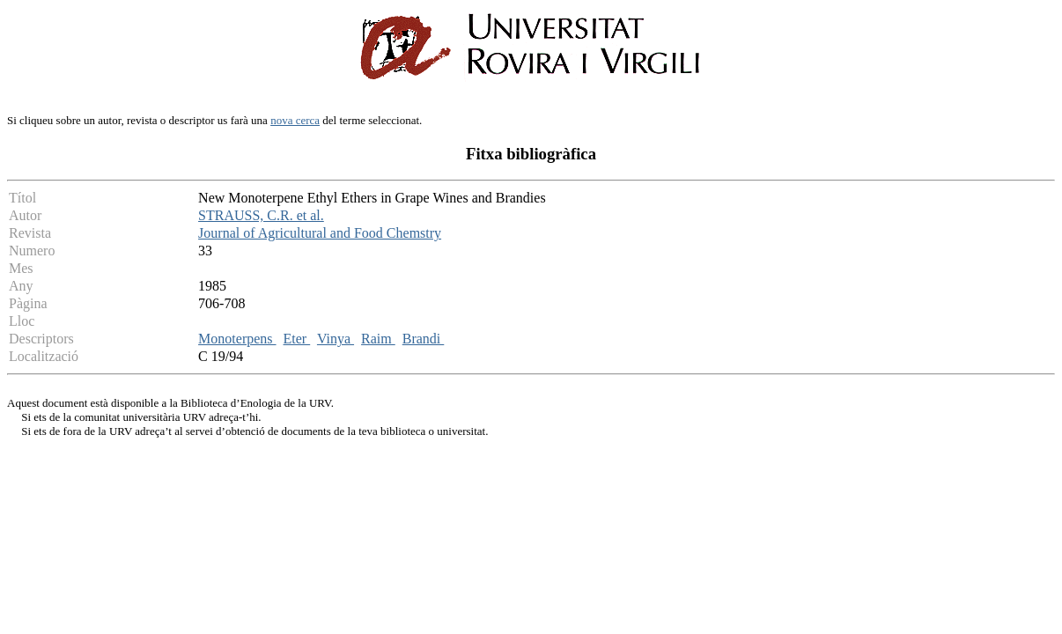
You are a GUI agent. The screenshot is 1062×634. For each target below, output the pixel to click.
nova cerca (295, 120)
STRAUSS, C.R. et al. (261, 215)
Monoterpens (237, 338)
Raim (378, 338)
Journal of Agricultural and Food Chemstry (319, 232)
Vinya (335, 338)
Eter (297, 338)
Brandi (423, 338)
